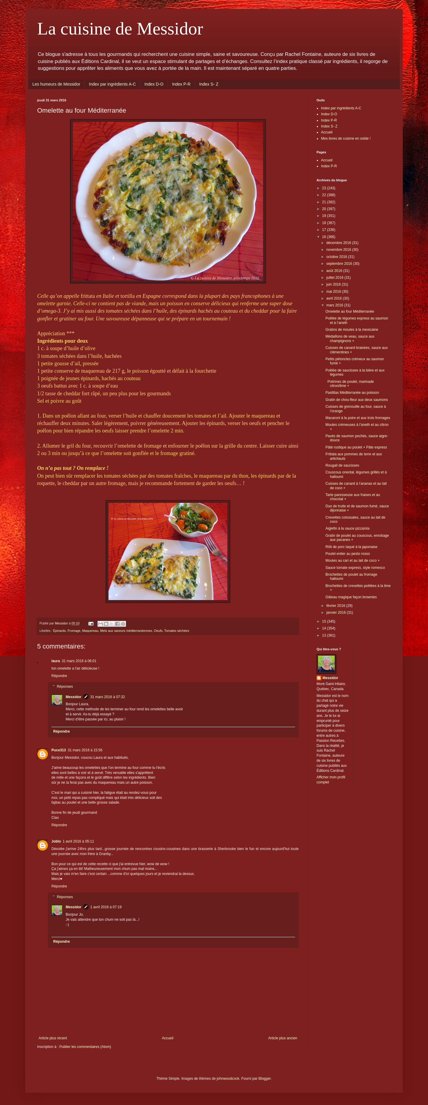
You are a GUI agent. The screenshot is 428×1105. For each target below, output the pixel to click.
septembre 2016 (339, 264)
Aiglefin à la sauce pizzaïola (347, 528)
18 (324, 223)
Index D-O (153, 84)
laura (55, 661)
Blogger (265, 1078)
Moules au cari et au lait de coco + (352, 560)
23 (324, 188)
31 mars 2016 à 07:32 (107, 697)
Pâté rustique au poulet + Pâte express (356, 447)
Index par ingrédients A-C (112, 84)
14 (324, 628)
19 (324, 216)
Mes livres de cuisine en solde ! (346, 138)
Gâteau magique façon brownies (351, 597)
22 (324, 195)
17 (324, 230)
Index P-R (181, 84)
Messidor (73, 697)
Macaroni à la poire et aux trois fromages (357, 418)
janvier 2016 (336, 612)
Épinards (59, 630)
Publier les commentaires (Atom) (85, 1047)
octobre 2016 (337, 257)
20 (324, 209)
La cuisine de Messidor (120, 28)
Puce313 (58, 750)
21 (324, 202)
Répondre (59, 676)
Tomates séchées (176, 630)
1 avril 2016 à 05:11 (78, 841)
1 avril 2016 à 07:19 (106, 907)
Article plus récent (53, 1038)
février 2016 (336, 606)
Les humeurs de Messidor (56, 84)
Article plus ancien (282, 1038)
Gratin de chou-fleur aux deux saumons (356, 400)
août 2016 (334, 271)
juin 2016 (334, 284)
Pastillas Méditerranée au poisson (352, 393)
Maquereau (90, 630)
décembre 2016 (339, 243)
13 (324, 635)
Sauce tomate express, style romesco (355, 568)
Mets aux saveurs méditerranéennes (126, 630)
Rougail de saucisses (342, 465)
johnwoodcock (228, 1078)
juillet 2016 (335, 278)
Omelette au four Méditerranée (349, 311)
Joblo (56, 841)
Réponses (65, 686)
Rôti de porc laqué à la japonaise (351, 547)
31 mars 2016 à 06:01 (79, 661)
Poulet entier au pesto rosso (347, 554)
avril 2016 (334, 298)
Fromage (73, 630)
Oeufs (158, 630)
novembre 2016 (339, 250)
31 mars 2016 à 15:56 (85, 750)
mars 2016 (335, 305)
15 (324, 621)
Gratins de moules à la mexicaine (351, 330)
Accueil (168, 1038)
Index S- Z (208, 84)
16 (324, 237)
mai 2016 (334, 291)
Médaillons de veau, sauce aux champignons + (349, 338)
